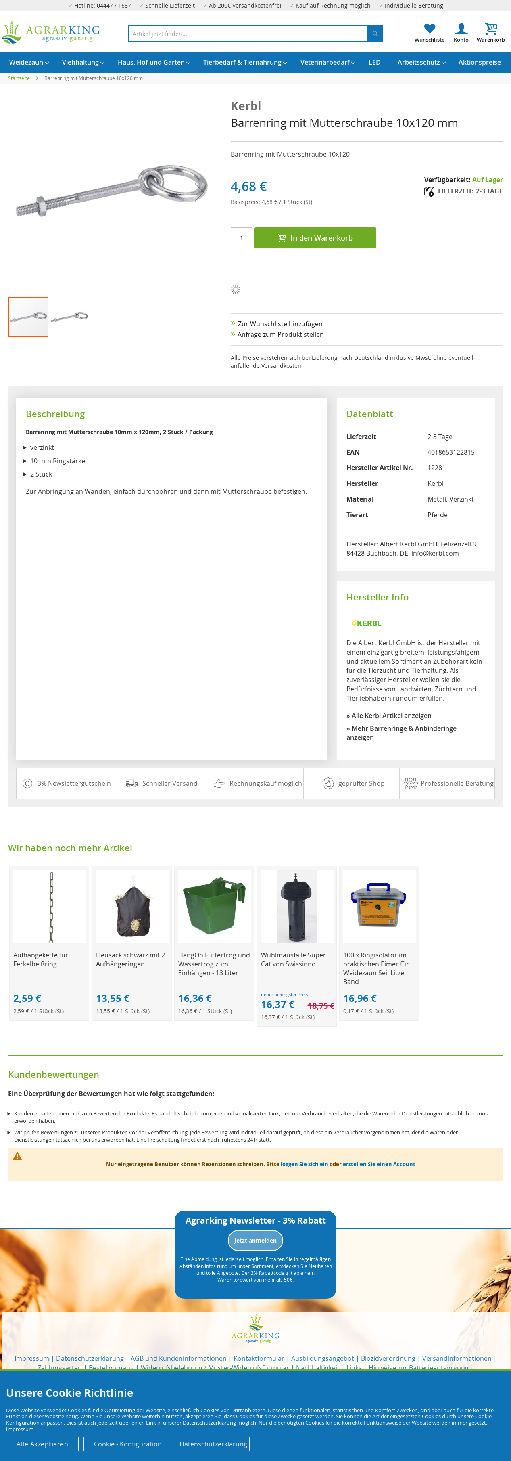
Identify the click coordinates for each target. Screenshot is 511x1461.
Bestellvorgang (111, 1367)
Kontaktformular (259, 1358)
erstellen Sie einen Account (379, 1164)
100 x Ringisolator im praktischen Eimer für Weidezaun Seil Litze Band (376, 968)
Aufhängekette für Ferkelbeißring (40, 959)
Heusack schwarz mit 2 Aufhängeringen (130, 959)
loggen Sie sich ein (304, 1164)
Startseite (19, 78)
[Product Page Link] (49, 941)
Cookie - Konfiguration (128, 1444)
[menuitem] (26, 62)
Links (354, 1367)
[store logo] (51, 32)
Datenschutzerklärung (90, 1358)
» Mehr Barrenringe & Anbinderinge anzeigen (401, 733)
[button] (69, 317)
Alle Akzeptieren (42, 1444)
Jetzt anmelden (255, 1240)
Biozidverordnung (388, 1358)
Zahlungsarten (60, 1367)
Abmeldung (204, 1259)
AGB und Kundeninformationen (179, 1358)
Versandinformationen (457, 1358)
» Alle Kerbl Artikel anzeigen (389, 715)
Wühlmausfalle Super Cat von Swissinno (293, 959)
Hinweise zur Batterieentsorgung (419, 1367)
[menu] (255, 62)
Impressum (32, 1358)
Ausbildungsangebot (322, 1358)
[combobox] (256, 33)
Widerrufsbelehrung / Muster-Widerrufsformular (215, 1367)
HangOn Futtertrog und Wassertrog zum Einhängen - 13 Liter (214, 964)
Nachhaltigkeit (318, 1367)
